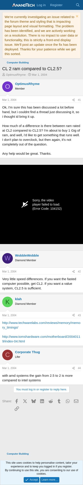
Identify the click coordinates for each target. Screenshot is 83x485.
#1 (79, 99)
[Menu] (6, 5)
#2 (79, 271)
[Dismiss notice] (76, 17)
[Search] (77, 5)
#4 (79, 368)
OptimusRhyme (16, 74)
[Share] (73, 100)
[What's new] (69, 5)
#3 (79, 315)
